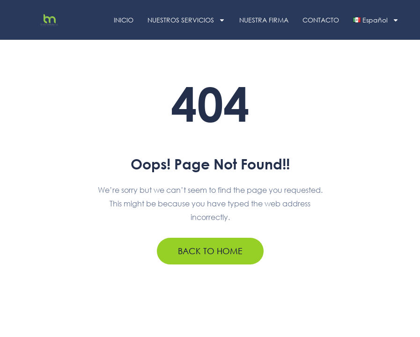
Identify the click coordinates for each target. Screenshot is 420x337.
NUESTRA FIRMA (263, 19)
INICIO (123, 19)
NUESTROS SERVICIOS (186, 20)
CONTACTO (320, 19)
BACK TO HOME (210, 251)
